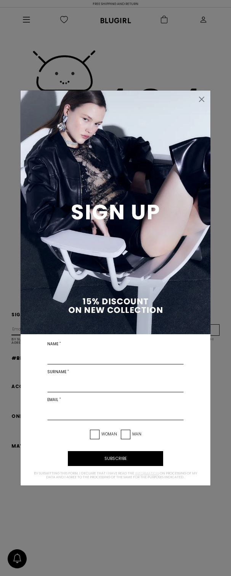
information (147, 473)
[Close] (201, 99)
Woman (109, 434)
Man (136, 434)
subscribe (115, 458)
